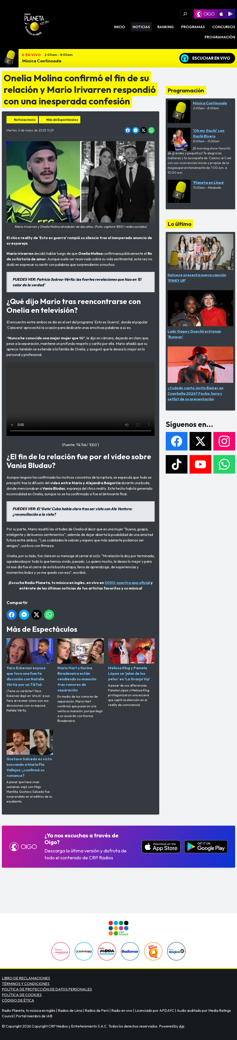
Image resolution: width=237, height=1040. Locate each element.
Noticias (141, 26)
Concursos (223, 26)
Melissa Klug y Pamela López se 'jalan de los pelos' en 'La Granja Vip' (131, 659)
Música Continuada (41, 61)
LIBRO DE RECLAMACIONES (26, 978)
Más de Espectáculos (62, 120)
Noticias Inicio (25, 120)
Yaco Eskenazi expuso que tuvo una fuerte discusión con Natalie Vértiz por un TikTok (29, 662)
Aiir (181, 1026)
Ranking (165, 26)
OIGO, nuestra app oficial (127, 582)
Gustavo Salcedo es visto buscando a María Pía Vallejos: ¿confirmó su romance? (29, 753)
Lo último (179, 223)
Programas (193, 26)
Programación (220, 37)
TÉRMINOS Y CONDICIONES (26, 983)
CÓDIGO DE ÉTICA (18, 1000)
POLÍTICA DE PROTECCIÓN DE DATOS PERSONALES (47, 989)
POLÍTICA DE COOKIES (22, 994)
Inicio (119, 26)
